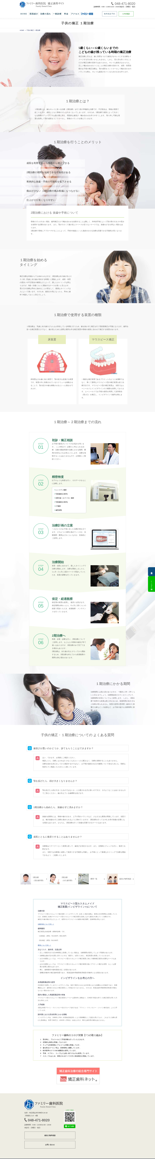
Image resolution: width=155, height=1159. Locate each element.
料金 (66, 14)
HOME (23, 14)
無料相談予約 (109, 14)
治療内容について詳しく (46, 920)
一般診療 (57, 14)
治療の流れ (45, 14)
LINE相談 (126, 14)
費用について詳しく (44, 941)
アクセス (75, 14)
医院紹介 (34, 14)
